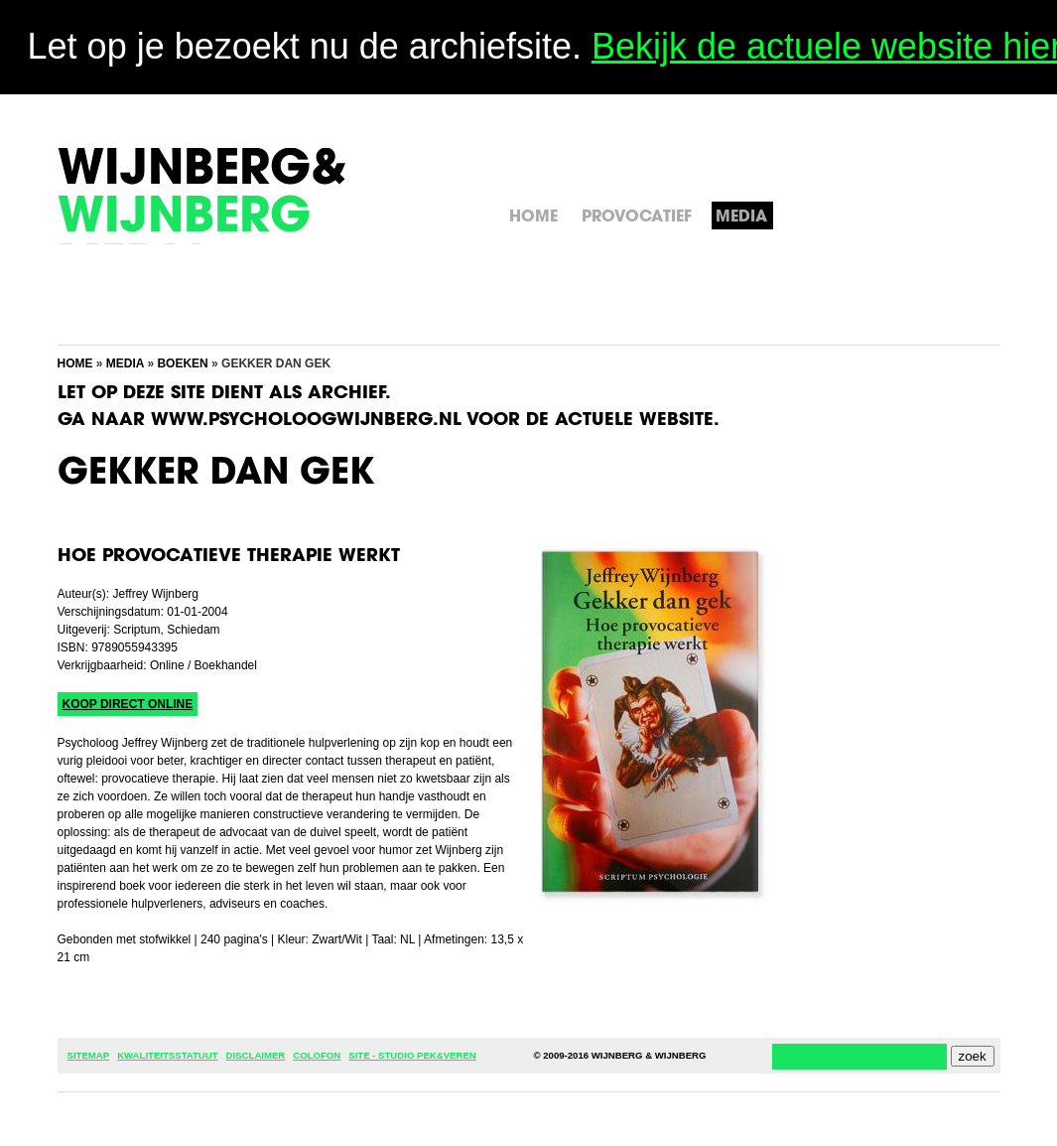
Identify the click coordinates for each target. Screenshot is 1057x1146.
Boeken (182, 363)
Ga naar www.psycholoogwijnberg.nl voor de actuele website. (389, 421)
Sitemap (88, 1055)
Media (125, 363)
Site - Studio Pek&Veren (411, 1055)
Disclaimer (256, 1055)
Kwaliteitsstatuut (167, 1055)
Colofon (316, 1055)
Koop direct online (128, 704)
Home (75, 363)
